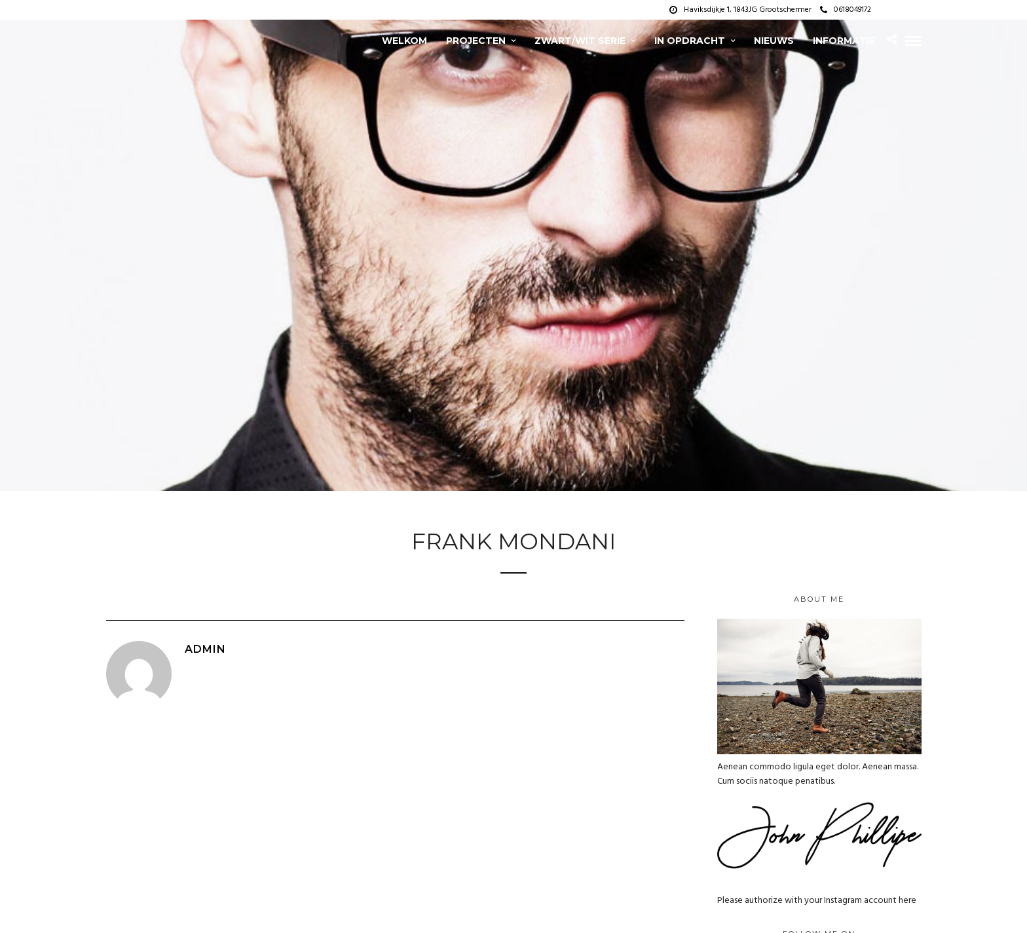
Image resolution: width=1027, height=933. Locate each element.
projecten (476, 40)
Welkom (404, 40)
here (907, 900)
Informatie (844, 40)
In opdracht (689, 40)
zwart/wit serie (580, 40)
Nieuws (774, 40)
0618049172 (845, 9)
